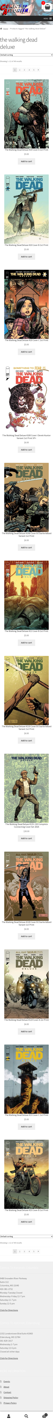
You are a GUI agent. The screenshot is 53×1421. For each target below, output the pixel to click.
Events (7, 1381)
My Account (9, 1416)
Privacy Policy (10, 1403)
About (6, 1386)
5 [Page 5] (33, 70)
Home (5, 28)
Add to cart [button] (26, 161)
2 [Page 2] (19, 70)
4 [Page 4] (29, 70)
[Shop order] (26, 54)
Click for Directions (9, 1310)
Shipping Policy (11, 1397)
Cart (41, 1414)
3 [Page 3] (24, 70)
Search (26, 1416)
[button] (46, 18)
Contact (7, 1392)
